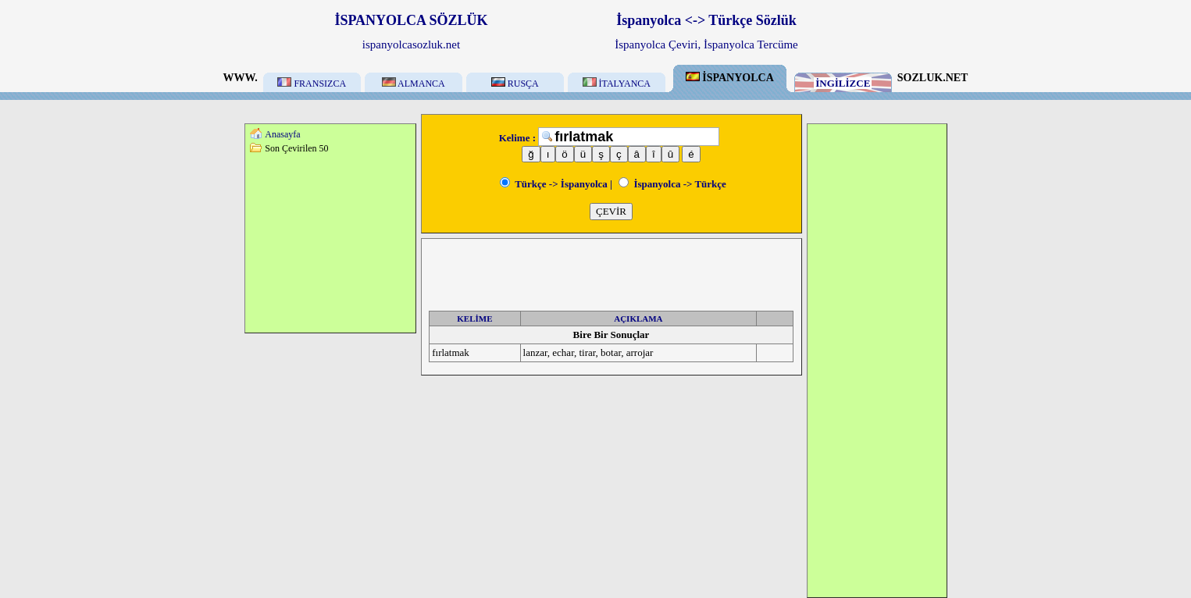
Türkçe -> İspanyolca (554, 184)
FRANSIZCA (311, 83)
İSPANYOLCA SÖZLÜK (410, 20)
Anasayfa (282, 134)
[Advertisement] (330, 243)
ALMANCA (413, 83)
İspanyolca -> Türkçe (672, 184)
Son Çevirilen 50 (296, 148)
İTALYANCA (617, 83)
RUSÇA (515, 83)
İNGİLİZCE (842, 83)
